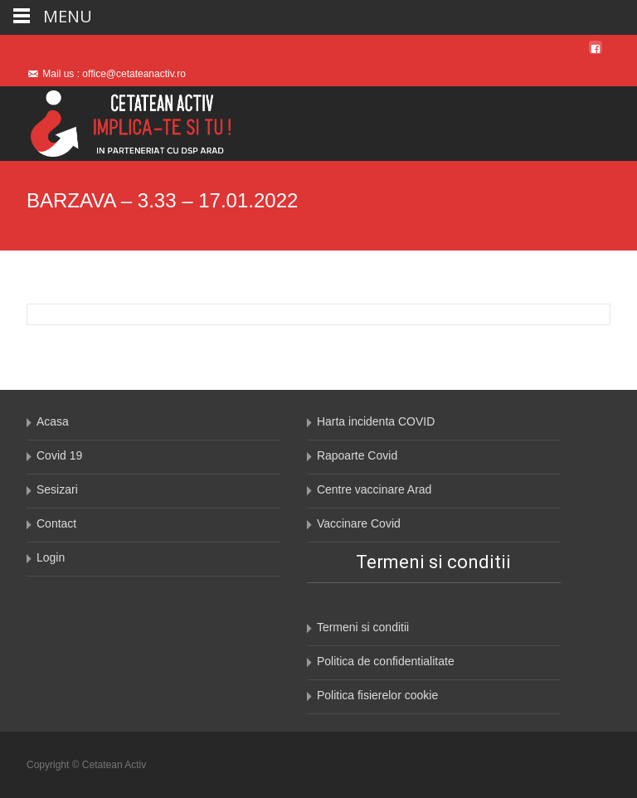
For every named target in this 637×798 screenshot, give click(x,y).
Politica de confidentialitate (386, 661)
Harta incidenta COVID (376, 421)
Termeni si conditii (363, 627)
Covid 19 (59, 455)
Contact (56, 523)
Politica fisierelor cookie (377, 695)
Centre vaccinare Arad (374, 489)
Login (50, 557)
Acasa (52, 421)
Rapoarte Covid (357, 455)
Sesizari (57, 489)
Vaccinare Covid (359, 523)
